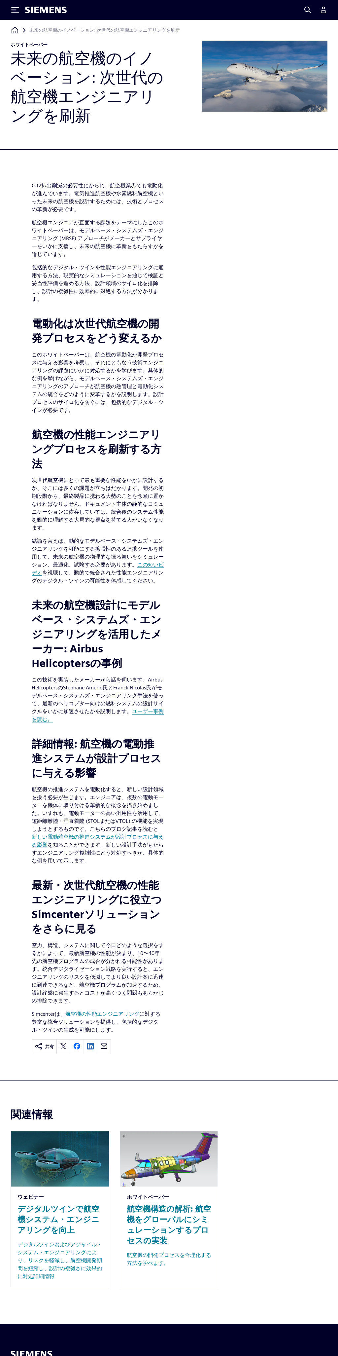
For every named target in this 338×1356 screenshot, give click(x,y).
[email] (104, 1047)
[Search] (307, 10)
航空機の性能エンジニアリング (102, 1014)
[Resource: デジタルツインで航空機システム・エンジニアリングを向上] (60, 1209)
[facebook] (77, 1047)
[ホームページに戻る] (15, 30)
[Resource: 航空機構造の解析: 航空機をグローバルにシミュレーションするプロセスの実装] (169, 1209)
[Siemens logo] (46, 10)
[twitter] (63, 1047)
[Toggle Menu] (15, 10)
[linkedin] (90, 1047)
